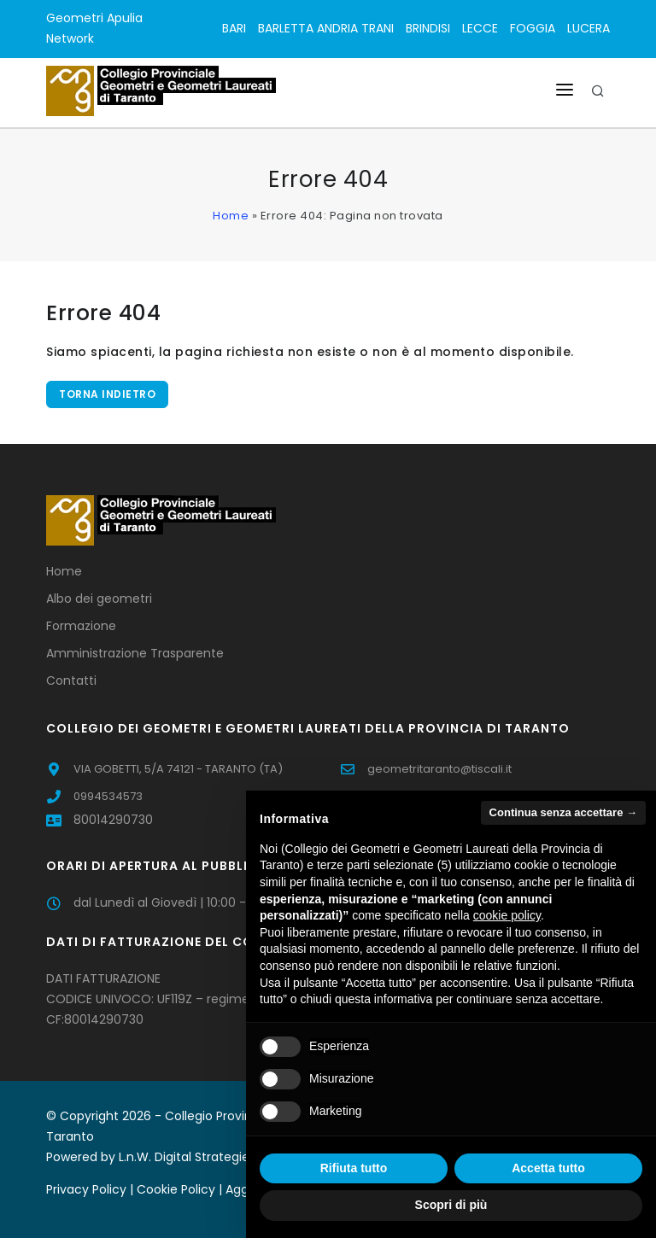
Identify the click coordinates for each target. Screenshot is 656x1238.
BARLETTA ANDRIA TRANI (326, 28)
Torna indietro (107, 394)
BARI (234, 28)
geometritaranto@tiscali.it (439, 769)
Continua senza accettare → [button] (563, 812)
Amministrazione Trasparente (135, 653)
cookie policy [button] (507, 915)
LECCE (480, 28)
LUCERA (588, 28)
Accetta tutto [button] (548, 1168)
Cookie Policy (176, 1189)
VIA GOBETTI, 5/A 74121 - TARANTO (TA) (178, 769)
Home (231, 215)
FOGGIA (532, 28)
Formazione (81, 625)
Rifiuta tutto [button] (354, 1168)
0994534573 (108, 796)
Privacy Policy (86, 1189)
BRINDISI (428, 28)
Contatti (71, 680)
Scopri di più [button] (451, 1205)
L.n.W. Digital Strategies (187, 1156)
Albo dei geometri (99, 598)
